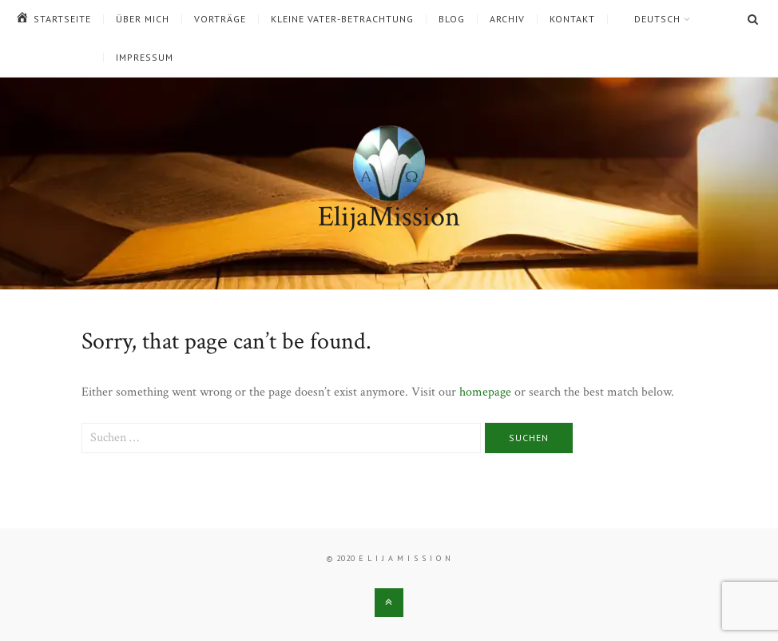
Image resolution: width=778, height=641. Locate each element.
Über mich (142, 19)
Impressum (144, 57)
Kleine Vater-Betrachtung (342, 19)
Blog (452, 19)
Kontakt (572, 19)
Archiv (507, 19)
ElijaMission (389, 217)
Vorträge (220, 19)
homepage (485, 392)
